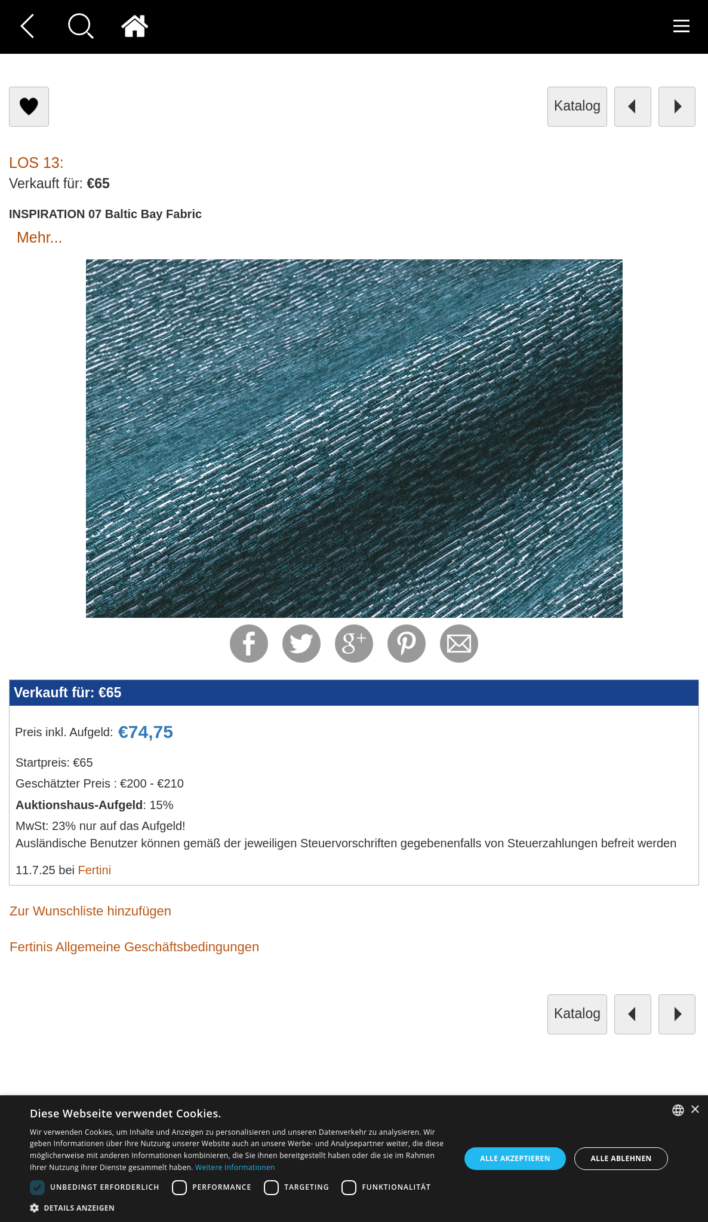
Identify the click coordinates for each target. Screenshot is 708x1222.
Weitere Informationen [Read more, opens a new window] (235, 1167)
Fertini (95, 870)
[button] (238, 1207)
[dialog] (354, 1158)
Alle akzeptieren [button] (515, 1158)
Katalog (577, 106)
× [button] (694, 1109)
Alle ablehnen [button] (621, 1158)
